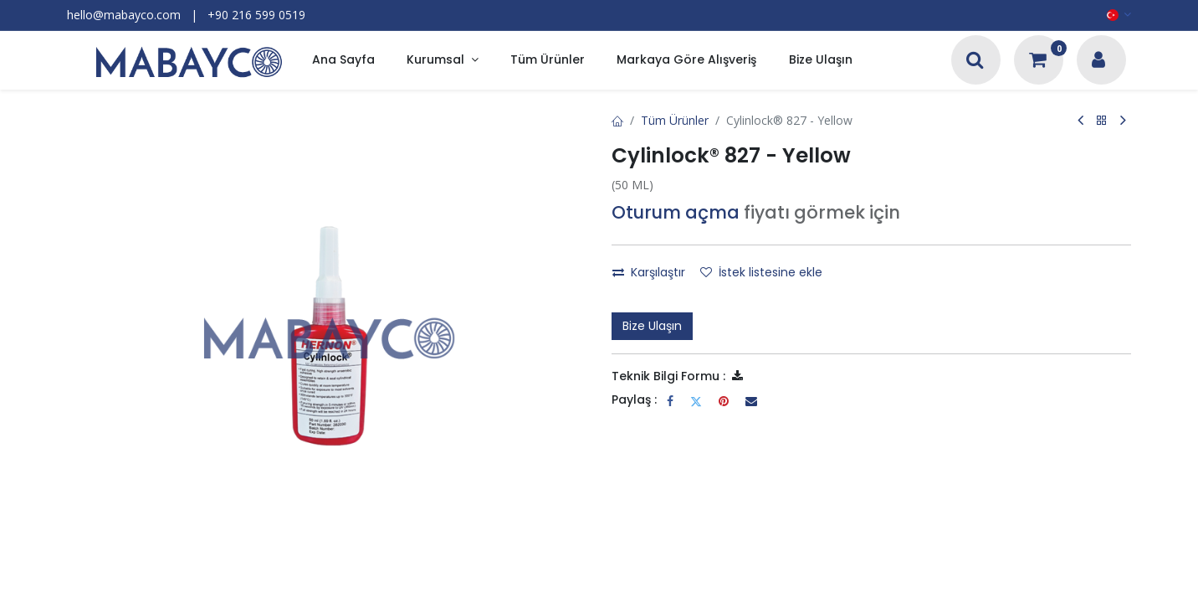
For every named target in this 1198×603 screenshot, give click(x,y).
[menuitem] (343, 60)
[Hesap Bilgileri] (1098, 62)
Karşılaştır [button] (648, 272)
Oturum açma (676, 212)
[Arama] (975, 62)
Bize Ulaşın (652, 325)
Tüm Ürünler (675, 120)
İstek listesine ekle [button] (761, 272)
